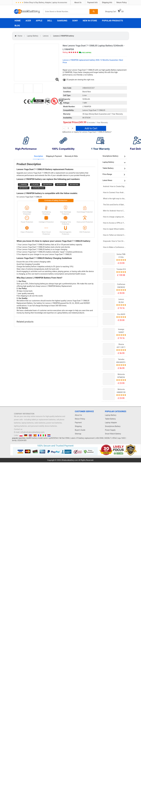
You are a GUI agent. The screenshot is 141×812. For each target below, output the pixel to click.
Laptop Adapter (111, 423)
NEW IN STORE (90, 20)
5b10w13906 (64, 438)
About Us (77, 2)
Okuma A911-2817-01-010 (121, 347)
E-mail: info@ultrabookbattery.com (29, 432)
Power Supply (110, 430)
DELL (49, 20)
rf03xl (114, 438)
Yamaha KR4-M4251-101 (121, 362)
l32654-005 (22, 440)
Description (38, 156)
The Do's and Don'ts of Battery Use (114, 205)
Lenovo (45, 36)
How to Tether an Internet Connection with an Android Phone (114, 235)
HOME (18, 20)
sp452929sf (53, 438)
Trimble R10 (121, 269)
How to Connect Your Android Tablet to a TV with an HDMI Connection (114, 192)
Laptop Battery (32, 36)
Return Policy (122, 2)
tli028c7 (108, 438)
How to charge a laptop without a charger (114, 217)
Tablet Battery (110, 419)
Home (20, 36)
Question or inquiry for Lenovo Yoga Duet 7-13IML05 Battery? (87, 132)
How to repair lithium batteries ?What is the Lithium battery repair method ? (114, 229)
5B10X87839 (47, 184)
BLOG (17, 25)
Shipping (78, 426)
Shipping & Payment (54, 156)
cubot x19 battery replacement (82, 438)
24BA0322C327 (88, 88)
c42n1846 (99, 438)
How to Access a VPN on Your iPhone (114, 223)
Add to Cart (91, 128)
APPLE (39, 20)
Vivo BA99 (121, 314)
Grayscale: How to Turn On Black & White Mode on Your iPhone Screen (114, 241)
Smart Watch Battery (113, 434)
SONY (75, 20)
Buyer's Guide (80, 430)
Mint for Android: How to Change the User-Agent (114, 211)
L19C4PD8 (35, 184)
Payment (78, 423)
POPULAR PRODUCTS (112, 20)
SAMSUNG (62, 20)
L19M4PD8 (23, 184)
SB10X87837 (23, 188)
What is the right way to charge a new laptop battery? (114, 199)
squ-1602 (121, 438)
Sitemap (78, 434)
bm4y (14, 440)
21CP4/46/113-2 (38, 188)
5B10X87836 (74, 184)
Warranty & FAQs (71, 156)
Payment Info (92, 2)
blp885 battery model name (37, 438)
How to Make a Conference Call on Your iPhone (114, 247)
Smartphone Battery (112, 426)
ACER (28, 20)
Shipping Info (107, 2)
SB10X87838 (61, 184)
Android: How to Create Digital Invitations (114, 186)
